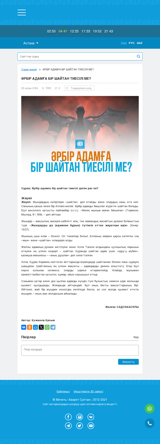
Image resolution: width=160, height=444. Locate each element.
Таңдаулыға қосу (78, 88)
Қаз (124, 43)
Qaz (139, 43)
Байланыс (63, 391)
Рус (132, 43)
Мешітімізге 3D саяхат (89, 391)
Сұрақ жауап (29, 69)
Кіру (136, 337)
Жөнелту (128, 361)
